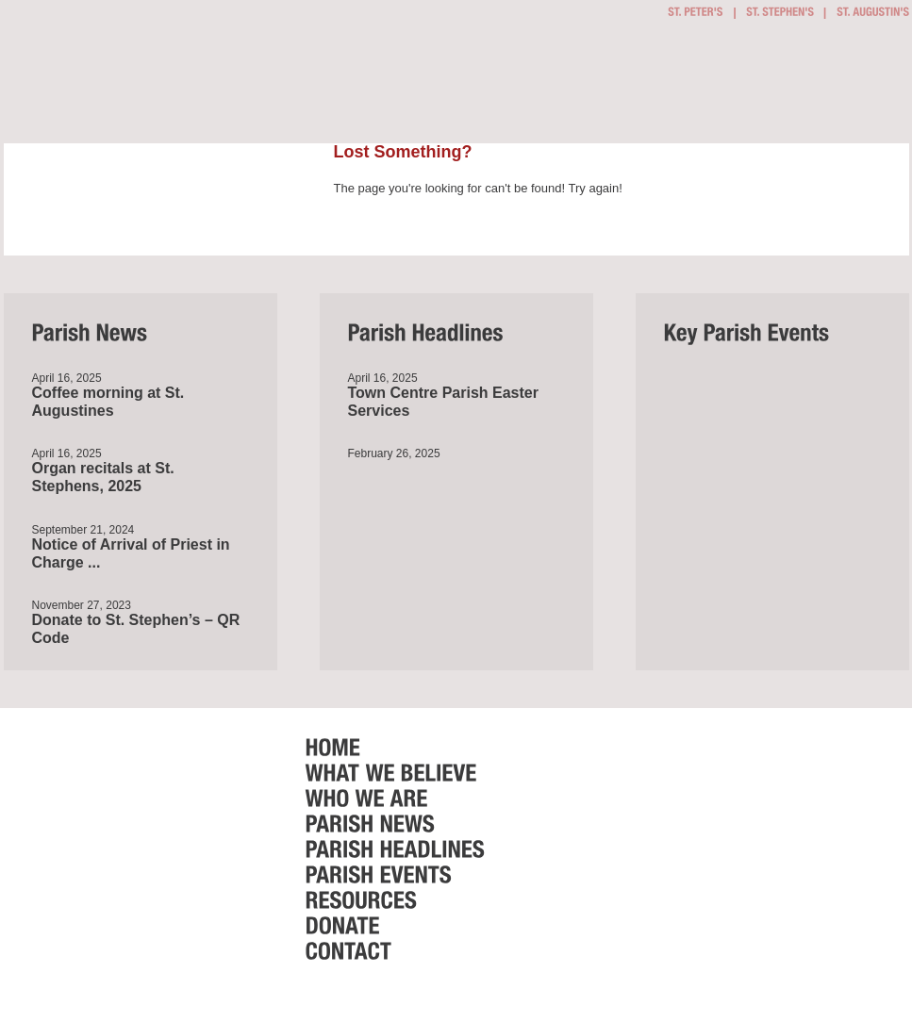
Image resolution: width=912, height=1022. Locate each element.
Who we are (589, 85)
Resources (771, 85)
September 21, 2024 (83, 529)
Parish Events (718, 85)
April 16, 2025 (67, 378)
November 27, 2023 (81, 605)
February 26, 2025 (394, 453)
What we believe (500, 85)
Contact (876, 85)
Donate (827, 85)
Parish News (644, 85)
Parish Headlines (677, 85)
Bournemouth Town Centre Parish (139, 64)
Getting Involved (391, 84)
